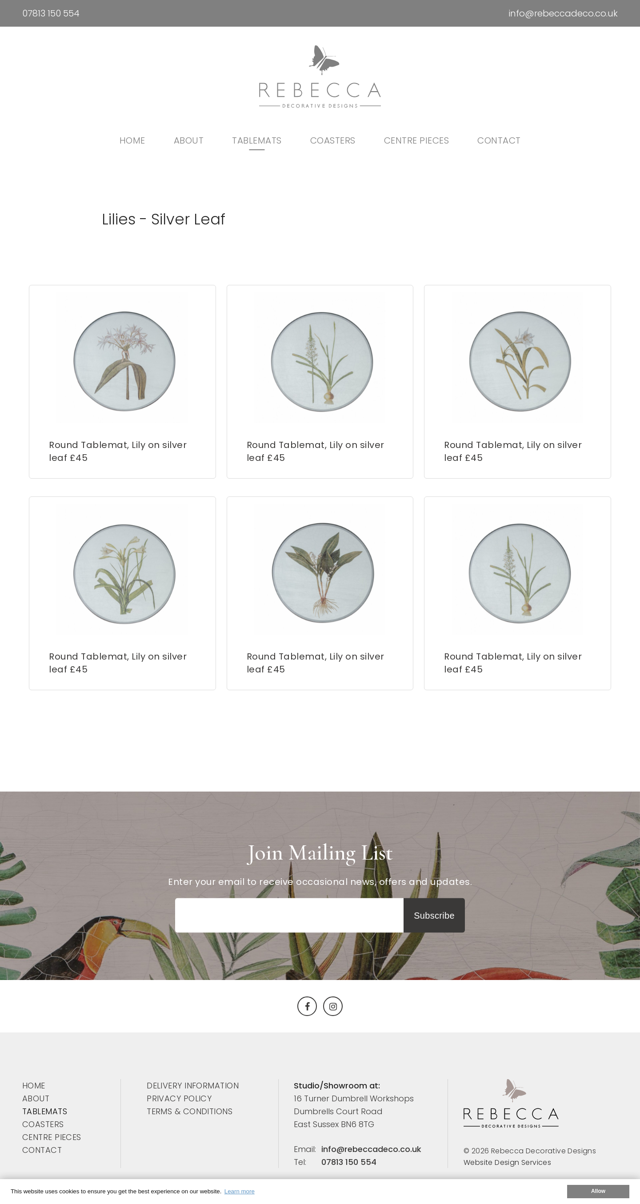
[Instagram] (333, 1006)
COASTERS (333, 140)
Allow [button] (598, 1191)
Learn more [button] (239, 1191)
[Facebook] (307, 1006)
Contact (499, 140)
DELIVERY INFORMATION (193, 1085)
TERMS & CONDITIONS (189, 1111)
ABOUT (189, 140)
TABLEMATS (257, 140)
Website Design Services (507, 1162)
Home (132, 140)
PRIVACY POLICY (179, 1098)
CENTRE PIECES (416, 140)
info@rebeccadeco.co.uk (563, 13)
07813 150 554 (51, 13)
